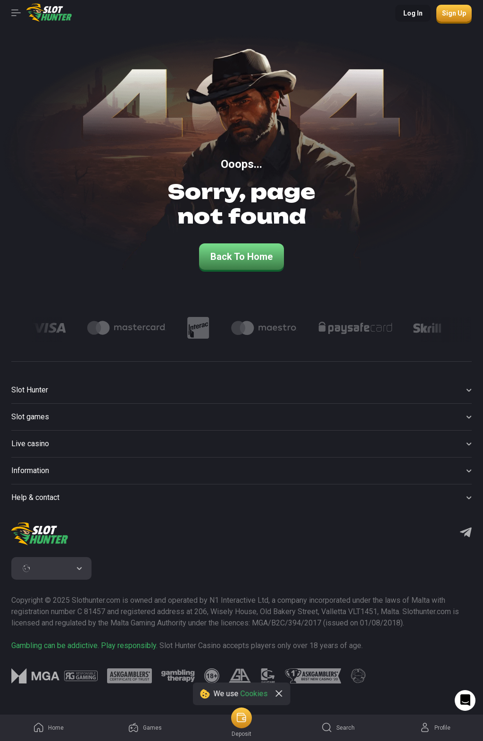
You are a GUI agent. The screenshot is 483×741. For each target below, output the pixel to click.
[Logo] (49, 327)
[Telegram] (466, 533)
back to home (241, 256)
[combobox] (51, 568)
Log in (413, 13)
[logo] (39, 534)
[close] (279, 693)
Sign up (454, 13)
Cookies (254, 693)
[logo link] (81, 675)
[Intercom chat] (465, 700)
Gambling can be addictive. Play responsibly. (84, 645)
